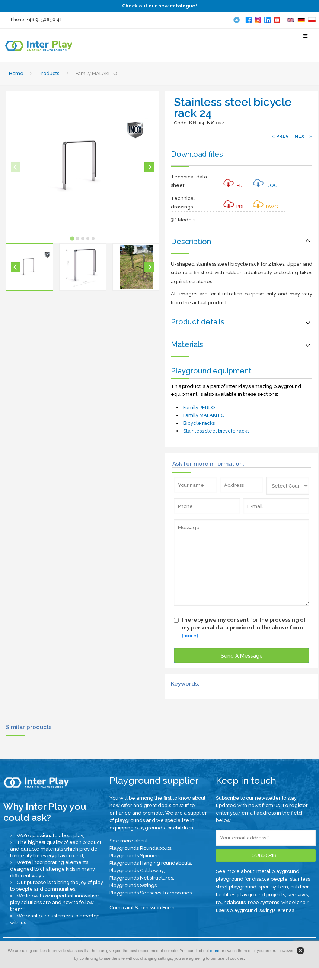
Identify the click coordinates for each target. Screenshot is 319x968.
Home (16, 73)
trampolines (177, 893)
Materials (187, 344)
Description (191, 241)
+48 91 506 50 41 (44, 19)
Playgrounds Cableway (136, 870)
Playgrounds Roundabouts (140, 848)
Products (49, 73)
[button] (29, 267)
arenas (286, 910)
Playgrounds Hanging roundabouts (150, 863)
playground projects (261, 894)
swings (267, 910)
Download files (197, 154)
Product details (197, 321)
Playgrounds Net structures (141, 878)
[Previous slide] (15, 167)
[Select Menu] (305, 39)
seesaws (297, 894)
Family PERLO (199, 407)
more (214, 950)
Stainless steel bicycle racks (216, 431)
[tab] (72, 238)
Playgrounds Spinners (134, 855)
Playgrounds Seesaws (135, 893)
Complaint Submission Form (142, 907)
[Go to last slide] (15, 267)
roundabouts (231, 902)
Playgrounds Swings (133, 885)
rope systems (263, 902)
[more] (190, 635)
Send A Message (242, 656)
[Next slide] (149, 167)
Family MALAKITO (204, 415)
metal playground (277, 871)
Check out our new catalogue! (159, 6)
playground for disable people (252, 879)
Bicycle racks (199, 423)
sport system (273, 887)
